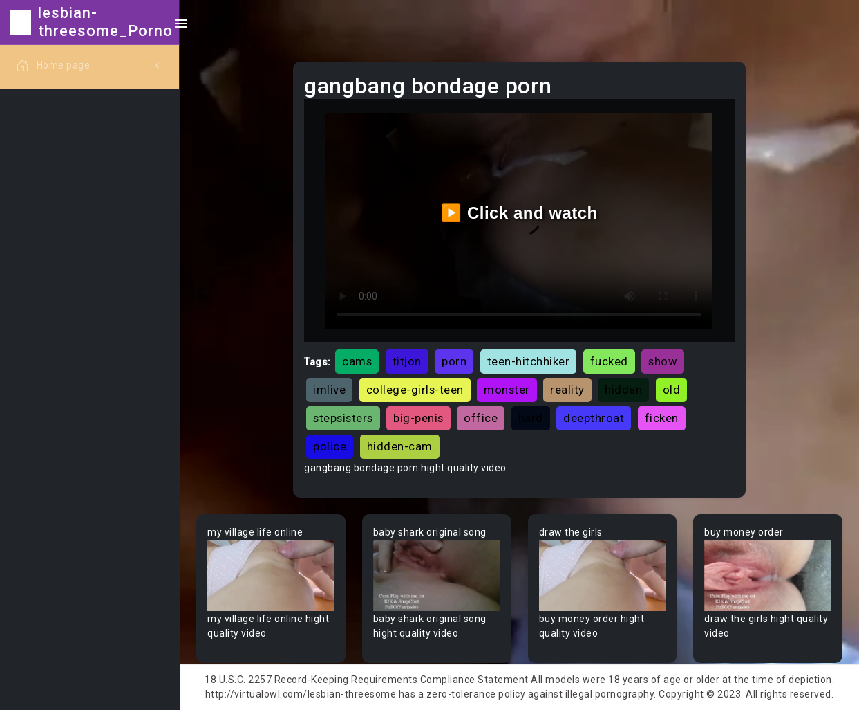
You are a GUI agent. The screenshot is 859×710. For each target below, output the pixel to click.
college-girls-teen (415, 390)
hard (530, 418)
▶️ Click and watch (519, 212)
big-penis (418, 418)
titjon (407, 361)
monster (507, 390)
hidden (623, 390)
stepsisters (343, 418)
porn (454, 361)
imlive (329, 390)
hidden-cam (400, 446)
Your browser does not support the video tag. (270, 575)
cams (357, 361)
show (662, 361)
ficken (662, 418)
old (672, 390)
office (481, 418)
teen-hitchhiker (528, 361)
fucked (609, 361)
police (329, 446)
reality (567, 390)
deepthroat (593, 418)
